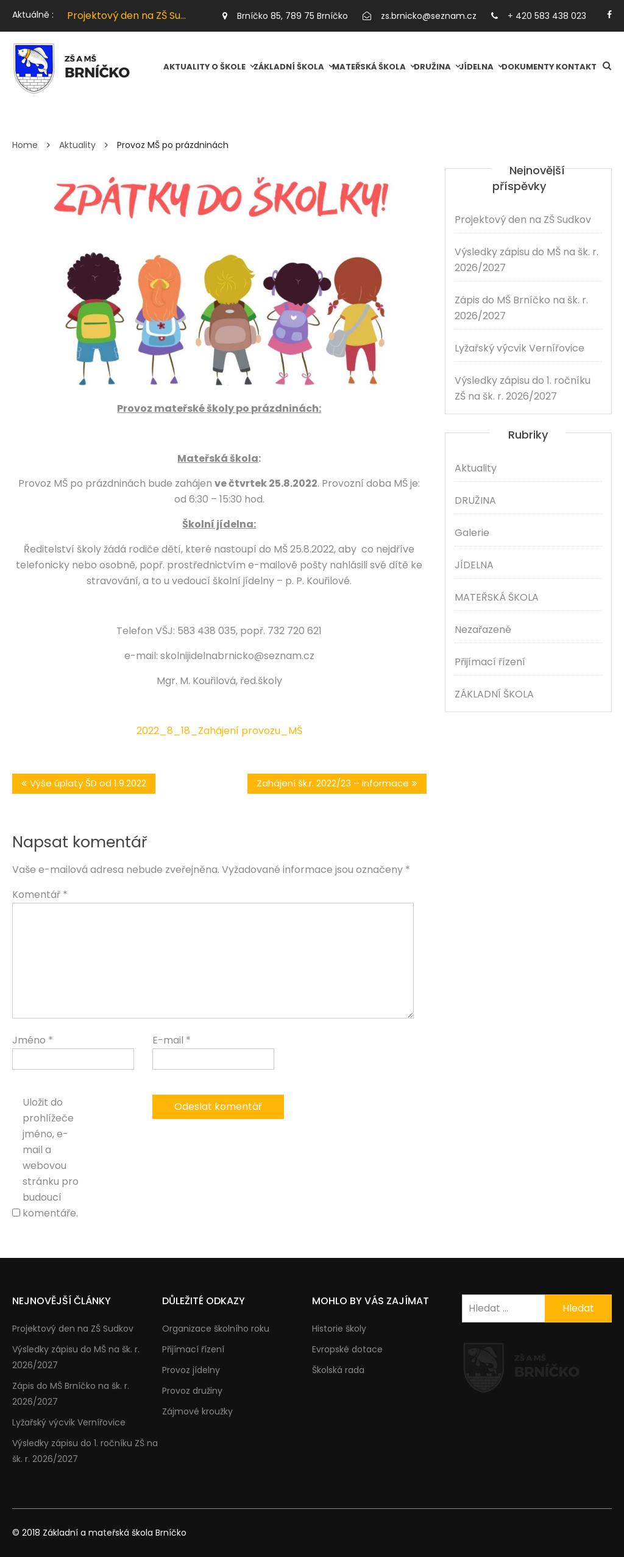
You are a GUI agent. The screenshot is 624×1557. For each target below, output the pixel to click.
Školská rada (338, 1370)
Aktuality (186, 66)
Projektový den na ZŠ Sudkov (135, 16)
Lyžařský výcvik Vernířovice (519, 348)
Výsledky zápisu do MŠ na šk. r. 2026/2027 (526, 260)
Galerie (472, 533)
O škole (228, 66)
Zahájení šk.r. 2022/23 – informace (333, 783)
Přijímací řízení (490, 662)
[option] (127, 15)
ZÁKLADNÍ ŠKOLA (289, 66)
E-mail (171, 1040)
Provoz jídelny (191, 1370)
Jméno (32, 1040)
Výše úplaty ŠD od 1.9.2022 (88, 783)
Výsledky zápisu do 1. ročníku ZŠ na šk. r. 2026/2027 (522, 388)
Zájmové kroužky (197, 1411)
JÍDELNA (476, 66)
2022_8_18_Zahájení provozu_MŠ (219, 731)
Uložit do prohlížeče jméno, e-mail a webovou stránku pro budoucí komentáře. (51, 1157)
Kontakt (576, 66)
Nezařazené (483, 630)
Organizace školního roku (215, 1328)
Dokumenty (528, 66)
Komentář (40, 895)
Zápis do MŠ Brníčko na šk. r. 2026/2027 (521, 308)
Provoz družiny (192, 1391)
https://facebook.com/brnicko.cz (609, 14)
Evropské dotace (347, 1349)
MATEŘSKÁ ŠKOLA (369, 66)
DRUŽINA (432, 66)
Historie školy (339, 1328)
